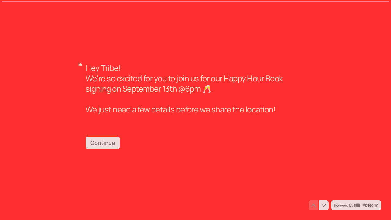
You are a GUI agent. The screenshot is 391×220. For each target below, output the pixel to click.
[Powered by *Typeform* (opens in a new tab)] (356, 205)
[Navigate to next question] (324, 205)
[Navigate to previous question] (313, 205)
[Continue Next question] (103, 143)
